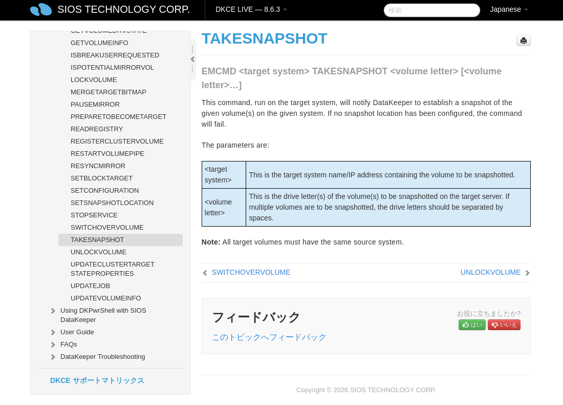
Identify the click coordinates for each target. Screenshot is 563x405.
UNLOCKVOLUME (98, 252)
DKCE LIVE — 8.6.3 (251, 9)
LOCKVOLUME (94, 80)
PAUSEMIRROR (95, 104)
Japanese (509, 9)
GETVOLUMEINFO (99, 43)
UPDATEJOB (90, 286)
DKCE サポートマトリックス (97, 380)
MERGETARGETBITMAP (108, 92)
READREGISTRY (97, 129)
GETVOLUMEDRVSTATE (109, 30)
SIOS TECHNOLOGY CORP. (123, 9)
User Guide (71, 332)
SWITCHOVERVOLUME (107, 227)
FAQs (62, 344)
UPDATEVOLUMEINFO (106, 298)
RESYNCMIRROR (98, 166)
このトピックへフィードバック (269, 337)
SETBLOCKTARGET (102, 178)
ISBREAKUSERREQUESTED (115, 55)
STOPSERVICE (94, 215)
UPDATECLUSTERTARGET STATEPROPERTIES (113, 268)
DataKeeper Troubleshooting (96, 357)
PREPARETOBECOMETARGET (118, 116)
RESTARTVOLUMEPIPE (107, 153)
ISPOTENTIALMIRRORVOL (112, 67)
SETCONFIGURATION (105, 190)
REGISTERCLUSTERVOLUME (117, 141)
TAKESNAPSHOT (97, 240)
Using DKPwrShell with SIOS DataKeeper (97, 314)
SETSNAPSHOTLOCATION (112, 203)
